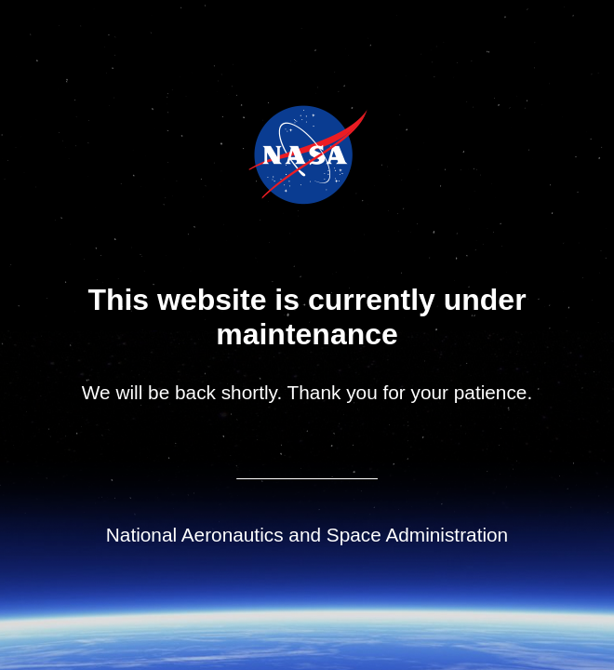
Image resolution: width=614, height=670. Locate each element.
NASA (260, 154)
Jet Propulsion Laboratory (320, 129)
